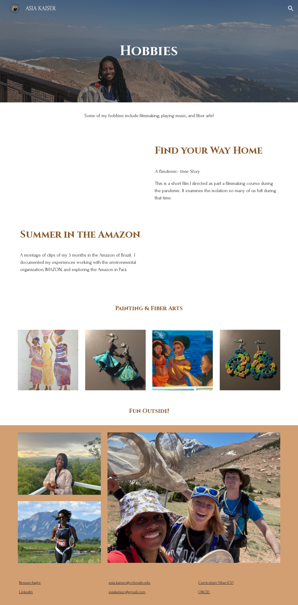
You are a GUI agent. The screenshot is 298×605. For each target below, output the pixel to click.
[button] (291, 8)
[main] (149, 51)
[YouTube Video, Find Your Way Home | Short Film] (82, 166)
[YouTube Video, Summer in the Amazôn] (216, 254)
